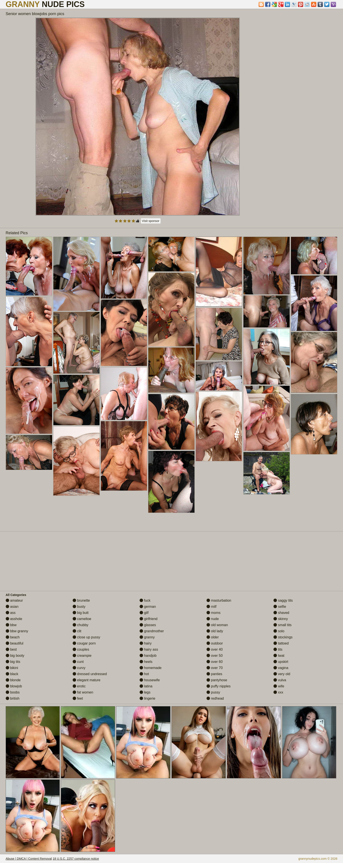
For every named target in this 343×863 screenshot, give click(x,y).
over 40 (214, 649)
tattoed (281, 643)
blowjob (14, 686)
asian (12, 606)
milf (211, 606)
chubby (80, 625)
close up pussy (86, 637)
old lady (214, 631)
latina (146, 686)
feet (78, 698)
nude (212, 619)
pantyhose (216, 680)
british (12, 698)
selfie (279, 606)
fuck (145, 600)
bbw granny (17, 631)
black (12, 674)
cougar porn (84, 643)
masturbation (218, 600)
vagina (280, 668)
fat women (83, 692)
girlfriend (149, 619)
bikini (12, 668)
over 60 (214, 662)
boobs (13, 692)
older (212, 637)
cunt (78, 662)
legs (145, 692)
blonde (13, 680)
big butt (81, 613)
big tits (13, 662)
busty (79, 606)
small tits (282, 625)
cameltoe (82, 619)
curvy (79, 668)
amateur (14, 600)
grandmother (152, 631)
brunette (81, 600)
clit (77, 631)
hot (144, 674)
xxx (278, 692)
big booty (15, 655)
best (11, 649)
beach (13, 637)
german (148, 606)
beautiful (14, 643)
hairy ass (149, 649)
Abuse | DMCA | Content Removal (29, 858)
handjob (148, 655)
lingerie (147, 698)
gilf (144, 613)
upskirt (280, 662)
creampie (82, 655)
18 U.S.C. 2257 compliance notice (76, 858)
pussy (213, 692)
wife (278, 686)
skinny (280, 619)
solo (278, 631)
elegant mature (86, 680)
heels (146, 662)
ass (11, 613)
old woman (217, 625)
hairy (146, 643)
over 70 (214, 668)
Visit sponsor (150, 221)
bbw (11, 625)
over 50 (214, 655)
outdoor (214, 643)
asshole (14, 619)
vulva (279, 680)
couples (81, 649)
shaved (281, 613)
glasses (148, 625)
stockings (282, 637)
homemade (151, 668)
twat (278, 655)
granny (147, 637)
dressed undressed (90, 674)
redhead (215, 698)
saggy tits (283, 600)
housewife (150, 680)
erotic (79, 686)
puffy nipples (218, 686)
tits (277, 649)
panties (214, 674)
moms (213, 613)
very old (281, 674)
